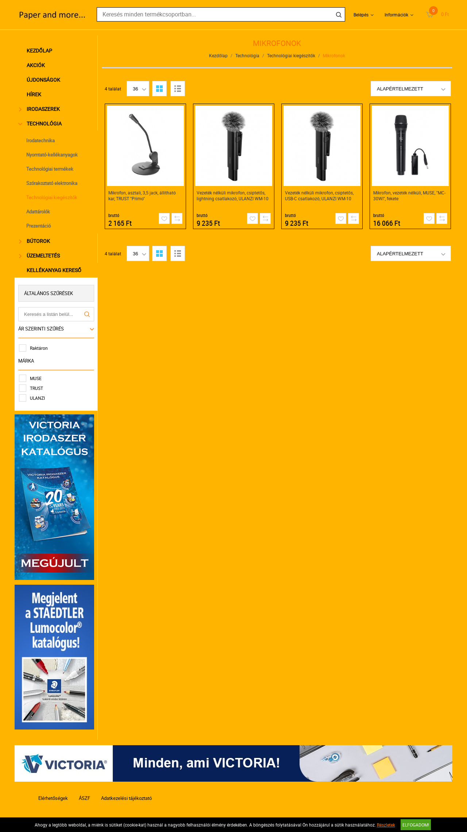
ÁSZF (84, 798)
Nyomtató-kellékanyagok (52, 154)
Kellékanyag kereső (54, 270)
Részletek (386, 825)
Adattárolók (38, 211)
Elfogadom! (415, 825)
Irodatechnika (40, 140)
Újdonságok (43, 79)
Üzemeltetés (39, 255)
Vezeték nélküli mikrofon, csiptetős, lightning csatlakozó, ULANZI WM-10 (233, 195)
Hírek (34, 94)
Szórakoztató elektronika (51, 183)
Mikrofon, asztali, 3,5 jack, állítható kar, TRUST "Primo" (142, 195)
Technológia (40, 123)
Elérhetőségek (53, 798)
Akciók (36, 65)
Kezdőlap (39, 50)
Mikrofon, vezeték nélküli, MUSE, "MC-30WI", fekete (409, 195)
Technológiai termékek (49, 169)
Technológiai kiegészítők (51, 197)
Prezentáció (38, 225)
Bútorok (34, 241)
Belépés (361, 15)
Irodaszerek (39, 109)
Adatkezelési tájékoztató (126, 798)
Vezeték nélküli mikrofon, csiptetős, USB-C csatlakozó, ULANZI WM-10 (319, 195)
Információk (396, 15)
